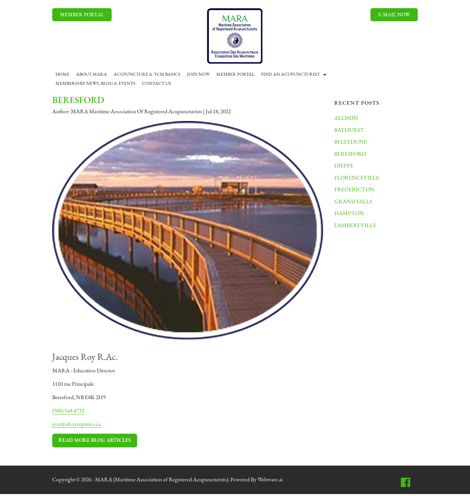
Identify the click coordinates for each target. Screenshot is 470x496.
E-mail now (394, 15)
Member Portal (236, 74)
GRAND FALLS (354, 205)
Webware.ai (280, 482)
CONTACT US (156, 83)
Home (63, 74)
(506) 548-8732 (71, 412)
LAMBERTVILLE (356, 229)
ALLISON (347, 119)
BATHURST (350, 131)
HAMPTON (350, 217)
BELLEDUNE (351, 143)
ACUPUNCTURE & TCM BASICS (147, 74)
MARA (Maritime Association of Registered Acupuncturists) (168, 482)
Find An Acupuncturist (290, 74)
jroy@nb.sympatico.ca (77, 426)
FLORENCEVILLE (358, 180)
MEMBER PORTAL (82, 15)
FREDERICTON (355, 193)
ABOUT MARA (91, 74)
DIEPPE (344, 168)
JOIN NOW (198, 74)
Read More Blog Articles (95, 442)
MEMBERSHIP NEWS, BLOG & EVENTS (96, 83)
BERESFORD (351, 155)
